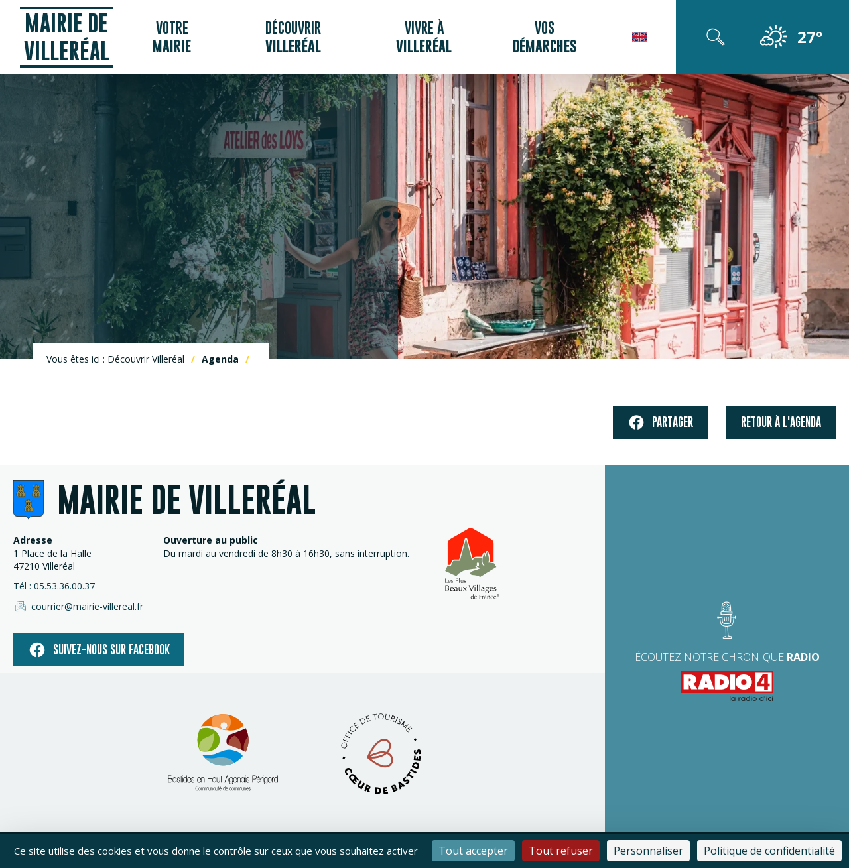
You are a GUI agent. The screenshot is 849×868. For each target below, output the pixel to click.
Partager (660, 423)
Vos (544, 37)
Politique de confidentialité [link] (769, 850)
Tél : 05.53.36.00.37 (54, 586)
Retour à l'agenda (781, 422)
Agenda (220, 359)
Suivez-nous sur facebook (99, 650)
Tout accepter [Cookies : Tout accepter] (473, 850)
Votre (172, 37)
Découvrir (293, 37)
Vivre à (424, 37)
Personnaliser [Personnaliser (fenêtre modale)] (648, 850)
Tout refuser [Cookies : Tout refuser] (561, 850)
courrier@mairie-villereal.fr (78, 606)
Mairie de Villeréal (66, 37)
